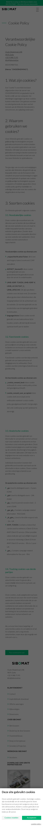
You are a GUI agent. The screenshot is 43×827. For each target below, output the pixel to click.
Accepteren (31, 818)
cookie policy (36, 824)
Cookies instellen (11, 818)
